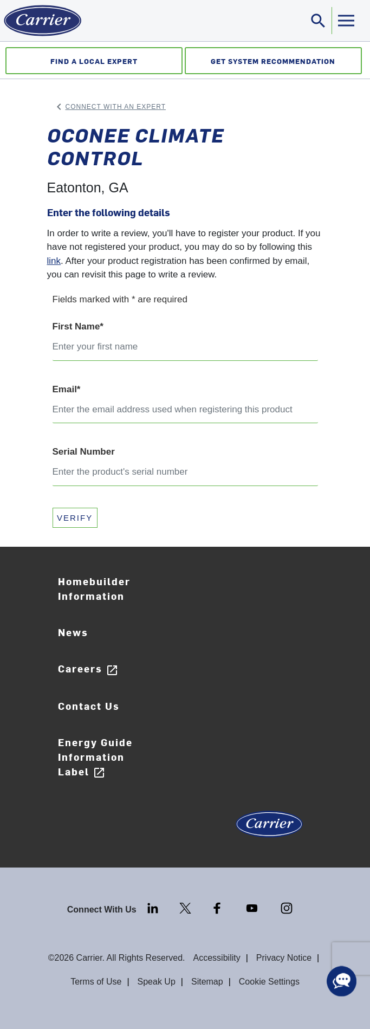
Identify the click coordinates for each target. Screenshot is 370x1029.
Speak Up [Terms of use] (157, 981)
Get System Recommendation (273, 61)
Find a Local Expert (94, 61)
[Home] (40, 20)
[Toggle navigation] (318, 20)
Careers (88, 669)
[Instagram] (286, 908)
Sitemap (207, 981)
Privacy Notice (283, 957)
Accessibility (217, 957)
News (73, 632)
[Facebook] (218, 908)
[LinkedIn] (154, 908)
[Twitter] (186, 908)
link (54, 261)
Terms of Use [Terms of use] (95, 981)
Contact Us (89, 706)
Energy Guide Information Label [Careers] (95, 757)
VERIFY (75, 517)
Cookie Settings (269, 981)
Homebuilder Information (94, 588)
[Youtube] (253, 908)
